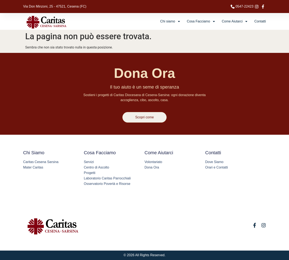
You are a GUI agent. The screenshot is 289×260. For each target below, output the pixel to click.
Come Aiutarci (235, 21)
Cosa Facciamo (201, 21)
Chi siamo (170, 21)
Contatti (260, 21)
